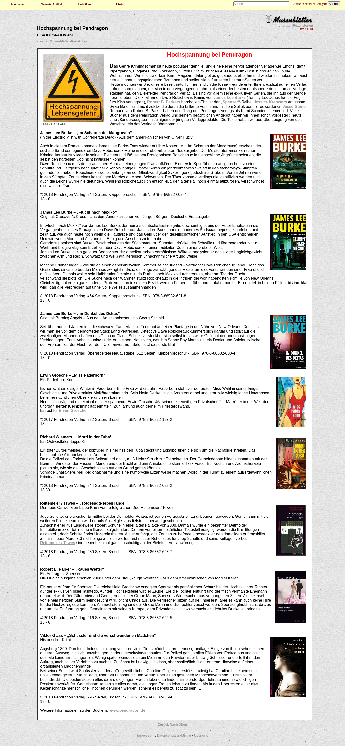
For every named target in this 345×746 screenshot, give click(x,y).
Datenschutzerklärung (174, 735)
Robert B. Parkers (163, 102)
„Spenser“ (230, 102)
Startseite (17, 4)
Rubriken (86, 4)
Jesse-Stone (294, 106)
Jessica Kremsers (270, 102)
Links (120, 4)
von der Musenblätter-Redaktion (62, 41)
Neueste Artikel (51, 4)
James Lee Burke (229, 98)
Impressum (145, 735)
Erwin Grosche (73, 411)
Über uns (201, 735)
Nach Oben (178, 724)
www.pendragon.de (127, 710)
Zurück (163, 724)
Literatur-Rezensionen (295, 25)
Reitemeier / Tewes (57, 543)
